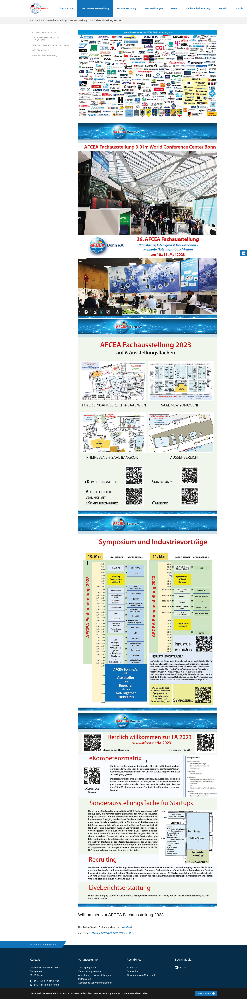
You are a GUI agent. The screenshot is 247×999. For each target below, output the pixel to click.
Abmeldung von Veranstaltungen (95, 982)
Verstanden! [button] (204, 993)
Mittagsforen (84, 979)
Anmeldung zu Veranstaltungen (94, 975)
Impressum (132, 967)
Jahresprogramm (87, 967)
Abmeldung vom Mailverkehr (141, 975)
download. (126, 927)
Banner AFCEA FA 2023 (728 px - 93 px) (113, 933)
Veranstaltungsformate (89, 971)
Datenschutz (133, 971)
